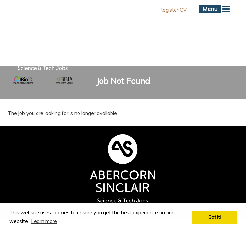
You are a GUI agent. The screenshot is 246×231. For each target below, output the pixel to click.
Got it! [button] (214, 217)
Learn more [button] (44, 221)
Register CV (173, 9)
